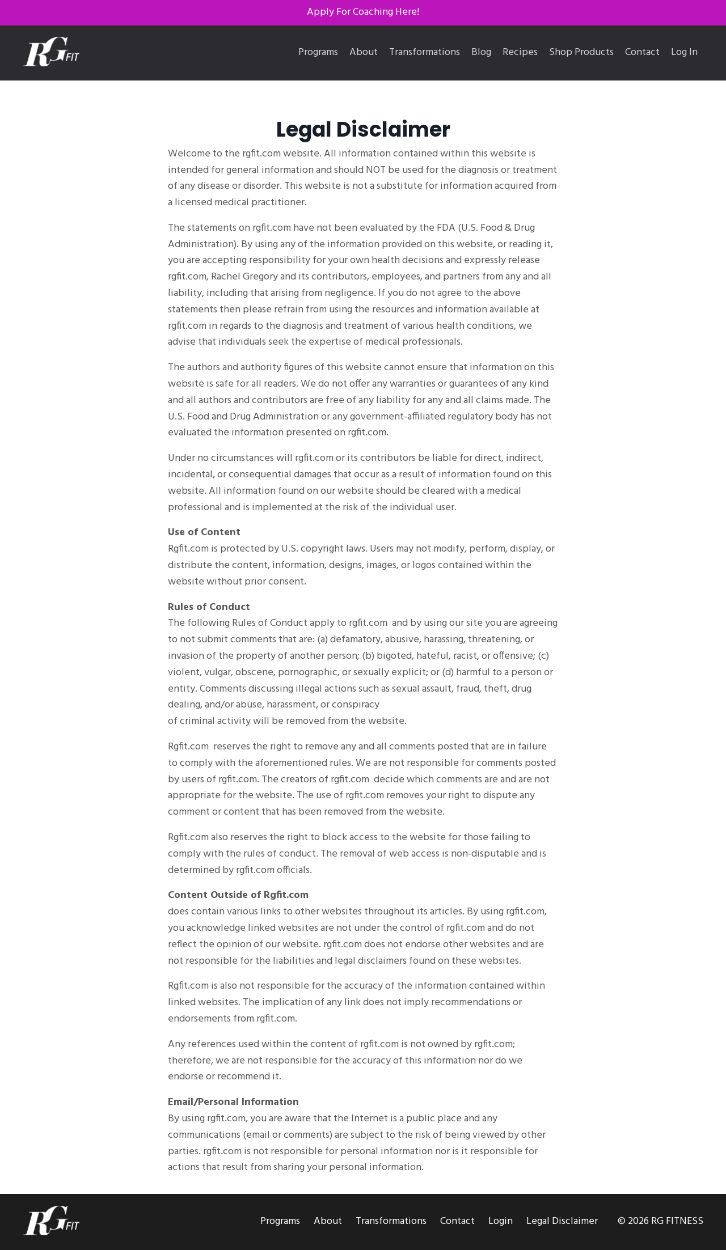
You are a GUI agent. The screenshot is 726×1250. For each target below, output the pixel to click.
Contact (642, 53)
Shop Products (581, 53)
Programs (318, 53)
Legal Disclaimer (562, 1221)
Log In (684, 52)
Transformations (424, 53)
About (363, 53)
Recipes (520, 53)
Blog (481, 53)
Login (500, 1221)
